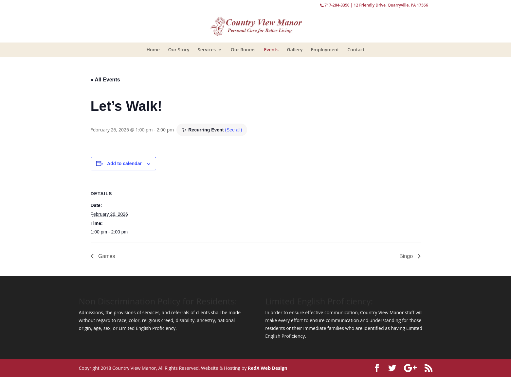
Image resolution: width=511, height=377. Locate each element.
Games (106, 256)
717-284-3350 (336, 5)
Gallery (294, 49)
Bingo (406, 256)
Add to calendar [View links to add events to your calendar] (124, 163)
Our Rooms (243, 49)
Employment (325, 49)
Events (271, 49)
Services (207, 49)
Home (153, 49)
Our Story (179, 49)
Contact (355, 49)
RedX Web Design (267, 368)
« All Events (105, 79)
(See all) (233, 129)
